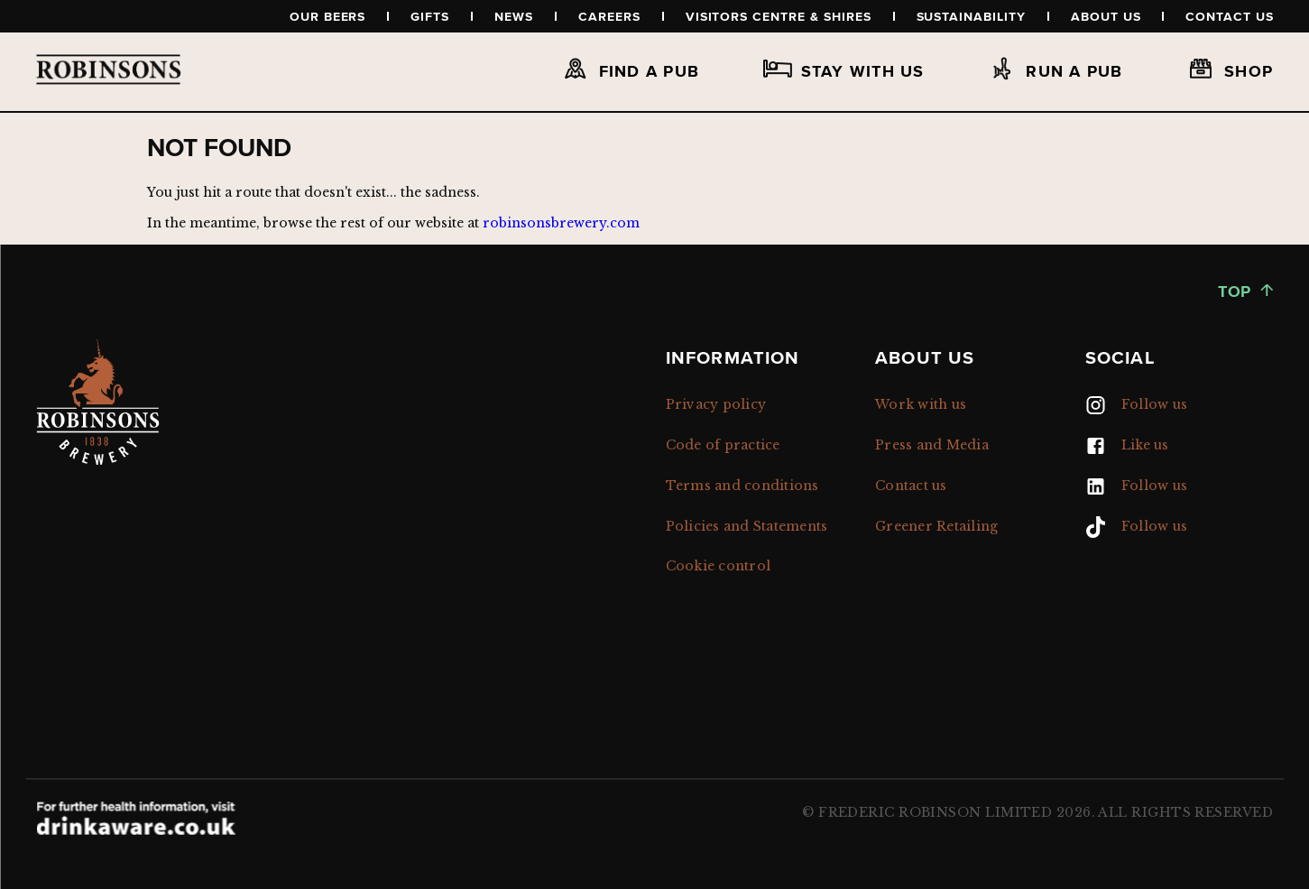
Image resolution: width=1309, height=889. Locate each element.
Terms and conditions (742, 485)
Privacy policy (716, 404)
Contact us (1229, 16)
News (513, 16)
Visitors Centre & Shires (778, 16)
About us (1106, 16)
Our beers (328, 16)
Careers (609, 16)
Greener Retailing (936, 526)
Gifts (429, 16)
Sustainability (971, 16)
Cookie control (718, 566)
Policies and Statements (747, 526)
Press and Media (932, 445)
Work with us (920, 404)
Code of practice (723, 445)
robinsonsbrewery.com (561, 223)
